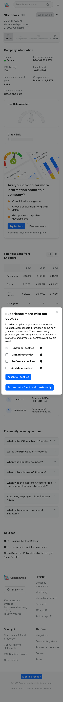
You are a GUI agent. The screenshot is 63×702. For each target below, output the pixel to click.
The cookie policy (39, 331)
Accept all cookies (18, 376)
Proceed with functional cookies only (29, 387)
